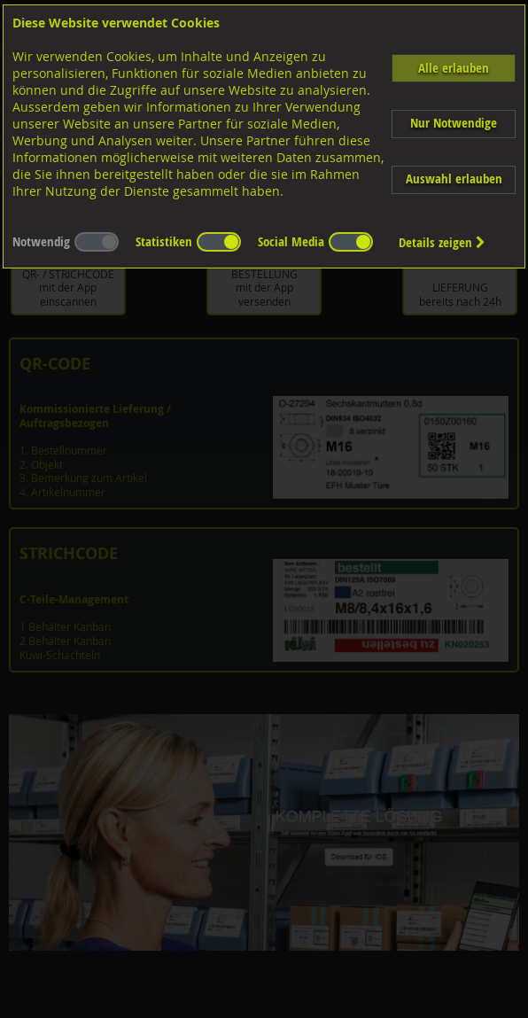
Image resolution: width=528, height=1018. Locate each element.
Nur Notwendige (453, 122)
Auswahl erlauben (454, 178)
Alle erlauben (453, 67)
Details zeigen (442, 242)
